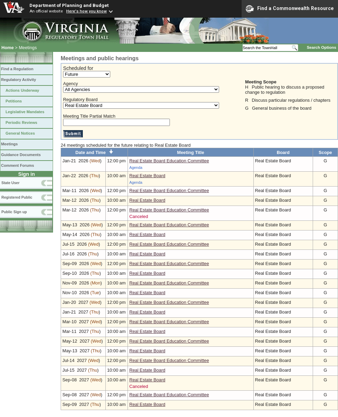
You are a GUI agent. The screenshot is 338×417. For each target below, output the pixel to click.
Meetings (9, 144)
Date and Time (94, 152)
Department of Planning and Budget (69, 5)
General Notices (20, 133)
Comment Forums (17, 165)
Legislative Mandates (25, 112)
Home (7, 47)
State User (10, 183)
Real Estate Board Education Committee (169, 160)
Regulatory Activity (18, 80)
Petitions (14, 101)
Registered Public (16, 197)
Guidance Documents (21, 155)
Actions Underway (22, 90)
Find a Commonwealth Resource (290, 8)
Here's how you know (86, 11)
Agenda (135, 167)
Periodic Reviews (21, 122)
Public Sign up (14, 212)
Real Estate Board (147, 175)
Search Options (321, 47)
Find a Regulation (17, 69)
